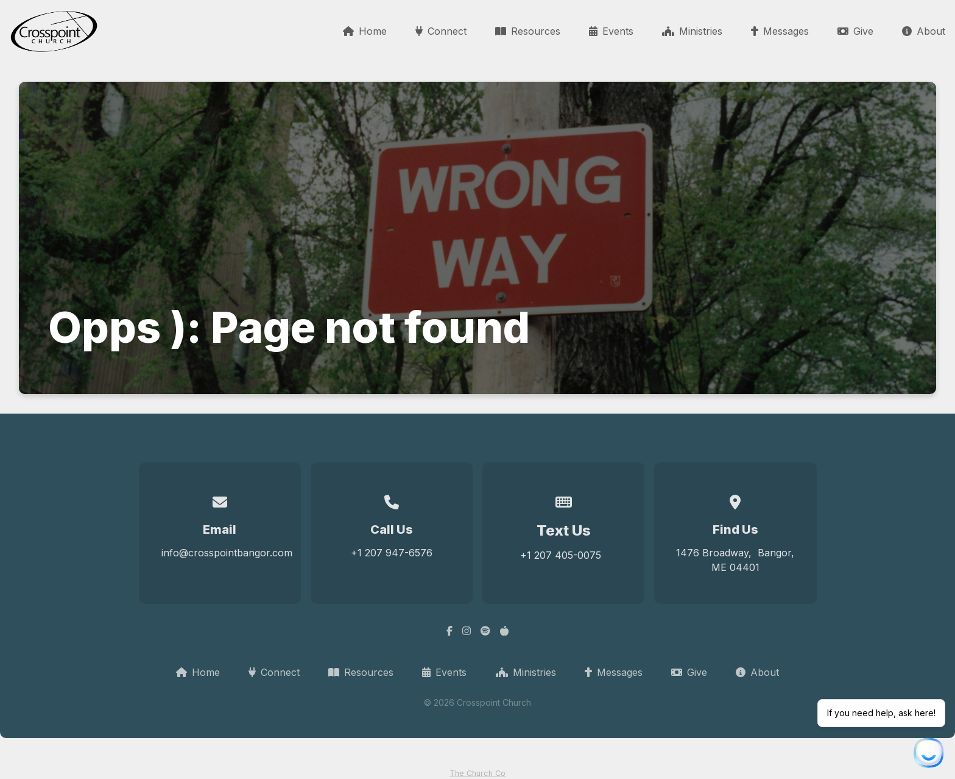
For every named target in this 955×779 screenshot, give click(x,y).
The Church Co (477, 773)
